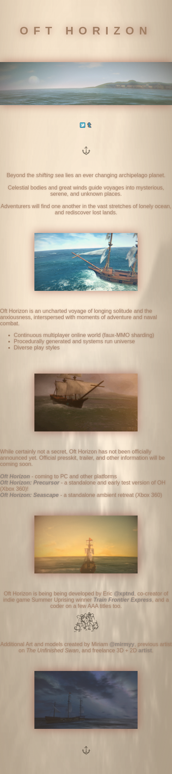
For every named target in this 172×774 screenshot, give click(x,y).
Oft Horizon (15, 476)
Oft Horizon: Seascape (29, 495)
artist (145, 650)
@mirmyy (122, 644)
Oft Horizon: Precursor (29, 483)
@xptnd (124, 594)
